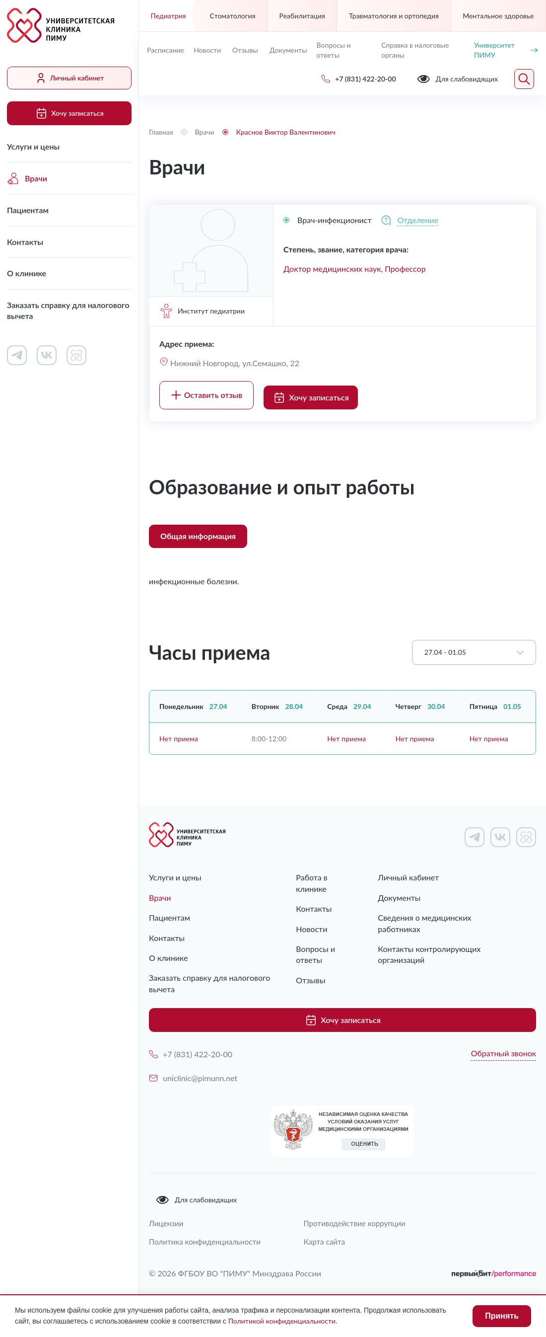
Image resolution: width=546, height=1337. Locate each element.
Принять (502, 1316)
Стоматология (233, 15)
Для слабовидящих (196, 1191)
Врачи (27, 178)
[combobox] (474, 647)
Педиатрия (168, 15)
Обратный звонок (503, 1044)
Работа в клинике (312, 878)
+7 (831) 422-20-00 (190, 1045)
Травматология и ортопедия (394, 15)
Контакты (25, 241)
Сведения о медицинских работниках (446, 912)
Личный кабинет (69, 78)
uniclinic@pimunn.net (193, 1069)
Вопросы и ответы (334, 50)
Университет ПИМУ (506, 50)
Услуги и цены (33, 146)
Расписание (165, 50)
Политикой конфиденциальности (282, 1321)
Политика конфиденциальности (208, 1234)
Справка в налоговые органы (415, 50)
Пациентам (28, 210)
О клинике (26, 273)
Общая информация (198, 531)
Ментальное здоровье (498, 15)
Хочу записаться (69, 113)
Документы (288, 50)
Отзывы (245, 50)
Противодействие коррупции (364, 1215)
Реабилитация (302, 15)
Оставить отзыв (207, 392)
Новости (207, 50)
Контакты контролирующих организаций (428, 938)
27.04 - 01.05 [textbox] (445, 647)
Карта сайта (333, 1234)
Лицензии (167, 1215)
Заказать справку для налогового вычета (68, 310)
